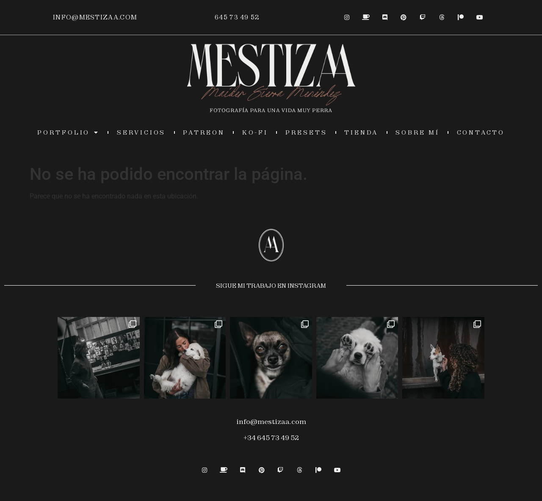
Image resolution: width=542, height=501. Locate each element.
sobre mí (417, 132)
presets (306, 132)
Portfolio (68, 132)
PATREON (204, 132)
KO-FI (255, 132)
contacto (481, 132)
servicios (141, 132)
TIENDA (361, 132)
